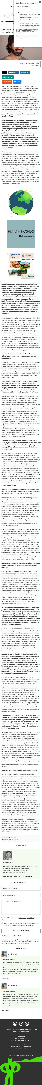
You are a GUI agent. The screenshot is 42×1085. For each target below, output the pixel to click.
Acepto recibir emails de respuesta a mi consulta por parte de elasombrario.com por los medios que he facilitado (30, 1054)
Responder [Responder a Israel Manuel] (5, 979)
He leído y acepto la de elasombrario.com (19, 919)
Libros (16, 840)
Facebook (14, 72)
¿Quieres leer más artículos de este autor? (18, 876)
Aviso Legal (21, 1036)
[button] (12, 22)
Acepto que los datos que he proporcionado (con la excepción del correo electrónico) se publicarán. (21, 924)
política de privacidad (26, 918)
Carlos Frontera (7, 840)
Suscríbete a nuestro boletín (26, 1041)
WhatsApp (8, 77)
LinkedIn (26, 72)
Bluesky (17, 82)
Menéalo (7, 81)
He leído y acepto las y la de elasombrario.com (30, 1063)
